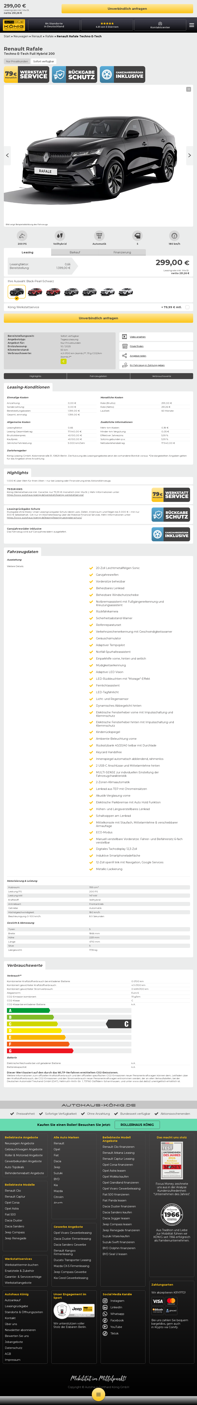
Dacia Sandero (14, 1226)
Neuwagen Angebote (19, 1143)
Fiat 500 (10, 1214)
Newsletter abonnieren (20, 1339)
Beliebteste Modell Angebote (117, 1139)
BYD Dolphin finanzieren (119, 1248)
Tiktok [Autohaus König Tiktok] (111, 1342)
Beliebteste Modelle (20, 1184)
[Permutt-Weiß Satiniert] (107, 292)
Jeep (57, 1167)
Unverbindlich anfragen (127, 9)
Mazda (58, 1191)
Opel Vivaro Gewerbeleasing (73, 1242)
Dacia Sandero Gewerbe (70, 1254)
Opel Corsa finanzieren (118, 1164)
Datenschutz (13, 1356)
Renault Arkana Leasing (118, 1153)
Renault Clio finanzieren (118, 1147)
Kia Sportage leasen (116, 1266)
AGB (8, 1362)
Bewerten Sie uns (17, 1345)
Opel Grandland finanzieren (121, 1182)
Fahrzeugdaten (98, 376)
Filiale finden (137, 346)
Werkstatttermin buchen (21, 1273)
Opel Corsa (12, 1202)
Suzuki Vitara (13, 1244)
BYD (57, 1179)
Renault (37, 36)
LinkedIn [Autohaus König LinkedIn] (112, 1316)
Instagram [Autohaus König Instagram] (113, 1309)
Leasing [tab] (27, 252)
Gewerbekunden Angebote (23, 1161)
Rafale (49, 36)
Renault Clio (13, 1190)
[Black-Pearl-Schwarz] (17, 292)
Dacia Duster (13, 1220)
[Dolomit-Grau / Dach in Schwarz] (89, 292)
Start (7, 36)
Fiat (56, 1155)
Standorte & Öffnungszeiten (24, 1321)
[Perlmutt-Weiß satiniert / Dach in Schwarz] (126, 292)
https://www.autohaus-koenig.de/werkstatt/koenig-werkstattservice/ (45, 494)
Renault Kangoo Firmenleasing (65, 1262)
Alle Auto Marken (66, 1137)
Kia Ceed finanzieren (116, 1260)
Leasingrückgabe (16, 1315)
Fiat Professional (65, 1209)
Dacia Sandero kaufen (117, 1212)
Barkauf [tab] (75, 252)
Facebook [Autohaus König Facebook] (113, 1329)
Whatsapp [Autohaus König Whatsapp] (113, 1322)
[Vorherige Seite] (189, 155)
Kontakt (10, 1327)
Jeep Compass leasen (117, 1224)
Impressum (12, 1368)
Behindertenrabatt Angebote (24, 1173)
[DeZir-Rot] (35, 292)
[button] (190, 25)
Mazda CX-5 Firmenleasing (71, 1275)
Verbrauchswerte (161, 376)
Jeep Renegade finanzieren (121, 1230)
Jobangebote (14, 1351)
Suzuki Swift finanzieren (119, 1242)
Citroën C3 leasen (114, 1284)
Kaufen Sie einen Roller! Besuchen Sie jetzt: (73, 1125)
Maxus (58, 1221)
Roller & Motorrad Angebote (24, 1155)
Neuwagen (20, 36)
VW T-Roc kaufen (114, 1272)
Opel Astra (12, 1208)
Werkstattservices (18, 1267)
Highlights (35, 376)
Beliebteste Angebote (21, 1137)
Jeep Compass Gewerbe (70, 1281)
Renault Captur (15, 1196)
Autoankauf (12, 1309)
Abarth (58, 1203)
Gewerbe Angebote (68, 1236)
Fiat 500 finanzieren (116, 1194)
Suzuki (58, 1173)
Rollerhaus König (137, 1125)
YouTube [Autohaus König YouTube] (112, 1335)
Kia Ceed (11, 1256)
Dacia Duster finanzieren (119, 1206)
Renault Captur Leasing (118, 1158)
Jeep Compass (15, 1232)
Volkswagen (62, 1215)
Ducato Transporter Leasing (72, 1269)
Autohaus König (16, 1303)
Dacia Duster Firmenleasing (72, 1248)
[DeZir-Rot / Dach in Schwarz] (53, 292)
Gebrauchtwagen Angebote (24, 1149)
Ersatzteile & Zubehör (19, 1279)
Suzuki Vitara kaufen (116, 1236)
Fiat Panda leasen (114, 1200)
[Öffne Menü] (98, 1394)
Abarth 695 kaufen (115, 1290)
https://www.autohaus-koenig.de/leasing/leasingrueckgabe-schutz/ (44, 517)
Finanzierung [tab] (122, 252)
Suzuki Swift (13, 1250)
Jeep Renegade (15, 1238)
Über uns (11, 1333)
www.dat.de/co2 (142, 1081)
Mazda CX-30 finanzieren (119, 1278)
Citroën (58, 1197)
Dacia (57, 1161)
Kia (56, 1185)
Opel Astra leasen (114, 1170)
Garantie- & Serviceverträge (23, 1285)
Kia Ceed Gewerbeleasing (71, 1287)
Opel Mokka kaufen (116, 1176)
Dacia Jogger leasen (116, 1218)
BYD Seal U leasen (115, 1254)
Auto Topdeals (14, 1167)
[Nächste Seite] (7, 155)
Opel (57, 1149)
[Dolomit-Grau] (71, 292)
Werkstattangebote (18, 1291)
